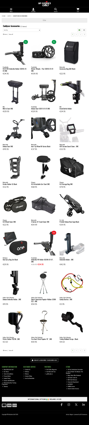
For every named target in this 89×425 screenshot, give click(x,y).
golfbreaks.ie (49, 374)
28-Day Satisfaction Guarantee (74, 369)
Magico (71, 414)
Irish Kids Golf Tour (50, 371)
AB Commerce (83, 414)
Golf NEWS (69, 384)
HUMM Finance (70, 386)
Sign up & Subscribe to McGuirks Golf (44, 360)
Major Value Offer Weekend (73, 375)
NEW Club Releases (71, 380)
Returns (26, 374)
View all (11, 34)
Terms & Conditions (7, 374)
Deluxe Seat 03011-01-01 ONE (40, 108)
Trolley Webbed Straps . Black (69, 339)
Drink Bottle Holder (66, 108)
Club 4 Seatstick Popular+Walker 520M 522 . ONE (43, 300)
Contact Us (27, 369)
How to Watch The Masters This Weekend (74, 372)
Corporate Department (72, 382)
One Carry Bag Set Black (10, 259)
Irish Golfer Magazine (51, 369)
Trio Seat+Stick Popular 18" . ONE (41, 339)
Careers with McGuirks (8, 380)
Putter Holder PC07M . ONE (11, 339)
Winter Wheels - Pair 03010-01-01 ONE (42, 70)
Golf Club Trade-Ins (71, 377)
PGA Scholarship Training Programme (9, 383)
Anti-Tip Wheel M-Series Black (40, 146)
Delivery (26, 371)
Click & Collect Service (72, 388)
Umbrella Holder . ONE (66, 259)
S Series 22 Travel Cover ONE (40, 222)
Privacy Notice (6, 376)
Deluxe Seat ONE (8, 146)
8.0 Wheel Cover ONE (9, 222)
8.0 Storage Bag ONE (66, 184)
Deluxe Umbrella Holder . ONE (12, 299)
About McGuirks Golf (7, 369)
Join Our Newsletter (29, 378)
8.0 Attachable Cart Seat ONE (40, 184)
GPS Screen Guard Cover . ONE (69, 146)
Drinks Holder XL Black (10, 184)
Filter (44, 20)
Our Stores (5, 371)
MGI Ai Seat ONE (8, 108)
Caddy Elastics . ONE (66, 299)
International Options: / (44, 399)
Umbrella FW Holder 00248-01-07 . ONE (42, 260)
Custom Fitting (28, 376)
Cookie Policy (6, 378)
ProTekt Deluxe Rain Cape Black (69, 222)
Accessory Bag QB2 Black (67, 69)
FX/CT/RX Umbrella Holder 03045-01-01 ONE (15, 70)
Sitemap (5, 386)
